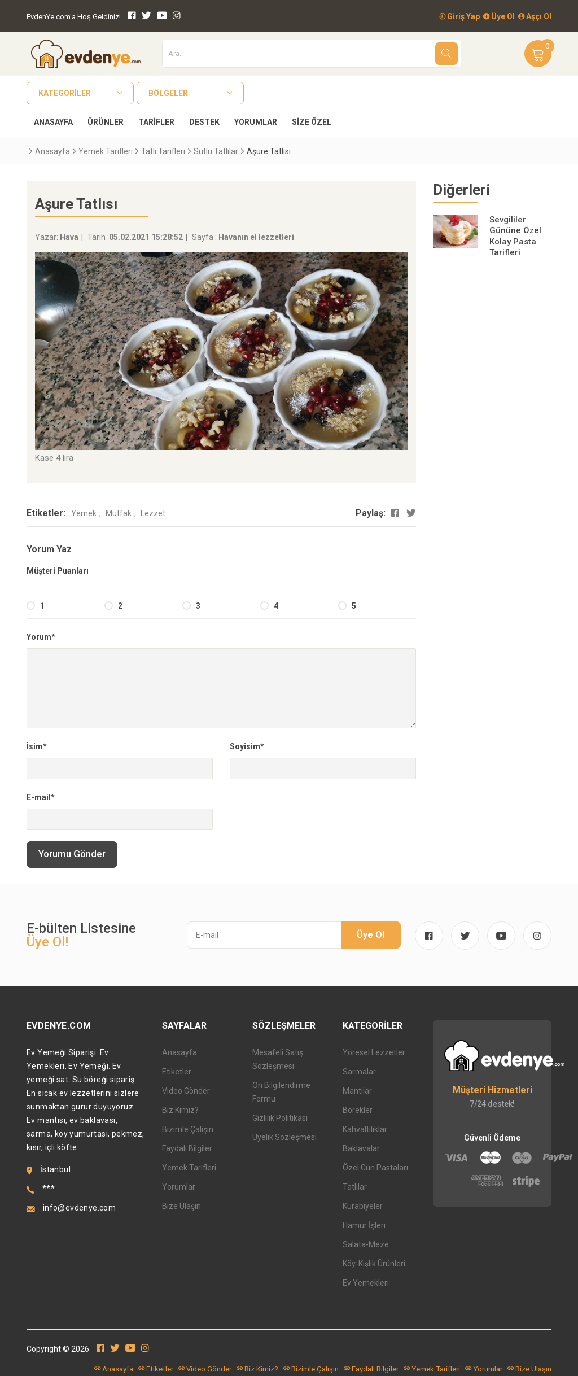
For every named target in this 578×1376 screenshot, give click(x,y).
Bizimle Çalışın (187, 1129)
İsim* (37, 746)
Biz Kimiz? (180, 1110)
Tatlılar (355, 1186)
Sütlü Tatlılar (216, 151)
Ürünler (105, 121)
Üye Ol (499, 16)
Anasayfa (53, 121)
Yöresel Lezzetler (374, 1052)
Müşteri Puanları (58, 570)
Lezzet (153, 513)
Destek (204, 121)
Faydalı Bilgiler (187, 1148)
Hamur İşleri (364, 1225)
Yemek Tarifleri (105, 151)
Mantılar (357, 1090)
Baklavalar (361, 1148)
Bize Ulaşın (181, 1206)
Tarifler (156, 121)
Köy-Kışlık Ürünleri (374, 1263)
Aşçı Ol (534, 16)
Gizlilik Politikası (280, 1117)
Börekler (358, 1110)
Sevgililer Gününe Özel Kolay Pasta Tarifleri (515, 236)
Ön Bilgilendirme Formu (281, 1092)
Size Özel (311, 121)
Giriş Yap (459, 16)
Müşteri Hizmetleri (492, 1090)
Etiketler (176, 1071)
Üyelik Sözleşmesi (284, 1137)
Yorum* (41, 636)
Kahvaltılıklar (365, 1129)
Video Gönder (186, 1090)
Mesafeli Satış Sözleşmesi (277, 1059)
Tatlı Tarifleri (163, 151)
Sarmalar (359, 1071)
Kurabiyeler (363, 1206)
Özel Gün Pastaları (375, 1167)
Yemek (84, 513)
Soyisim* (247, 746)
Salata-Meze (366, 1244)
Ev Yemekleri (366, 1282)
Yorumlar (255, 121)
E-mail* (41, 797)
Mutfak (119, 513)
